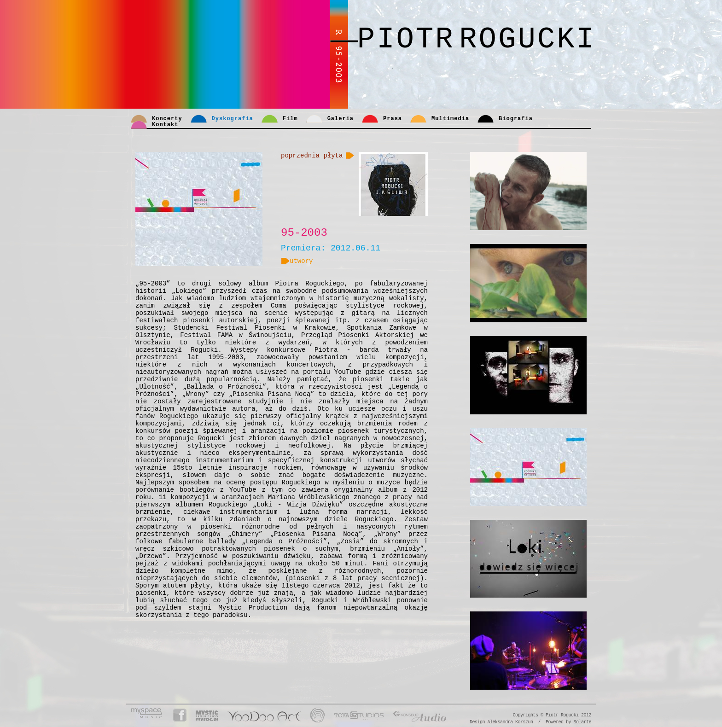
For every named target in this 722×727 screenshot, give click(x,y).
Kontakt (165, 125)
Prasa (392, 119)
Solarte (582, 722)
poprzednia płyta (312, 155)
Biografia (516, 119)
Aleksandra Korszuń (510, 722)
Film (290, 119)
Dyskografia (232, 119)
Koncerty (167, 119)
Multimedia (450, 119)
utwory (297, 261)
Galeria (340, 119)
